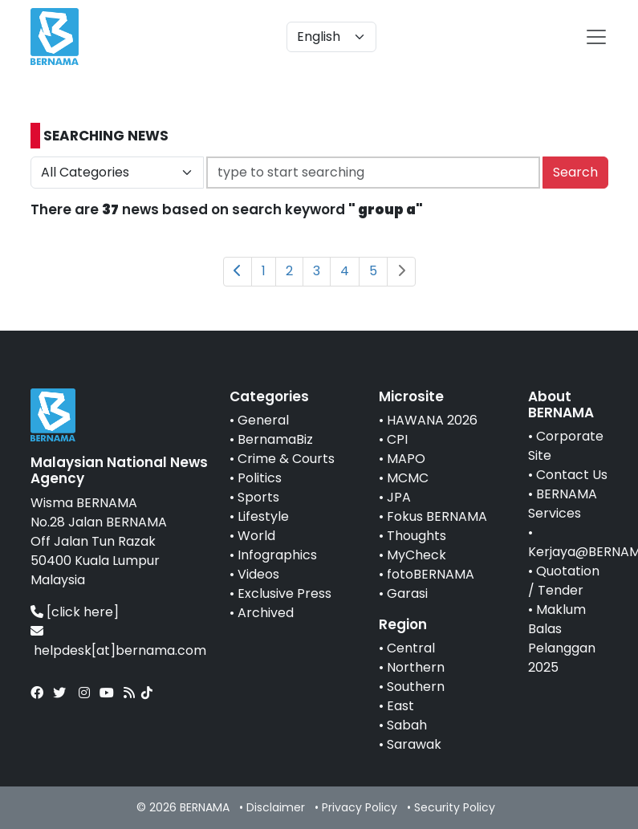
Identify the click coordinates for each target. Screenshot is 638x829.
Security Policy (454, 807)
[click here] (83, 612)
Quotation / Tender (563, 580)
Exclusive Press (284, 593)
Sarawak (414, 744)
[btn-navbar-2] (596, 37)
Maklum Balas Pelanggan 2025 (561, 638)
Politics (260, 478)
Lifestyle (263, 516)
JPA (399, 497)
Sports (258, 497)
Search (575, 172)
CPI (397, 439)
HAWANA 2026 (432, 420)
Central (411, 648)
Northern (416, 667)
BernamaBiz (275, 439)
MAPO (406, 458)
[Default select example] (331, 37)
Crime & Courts (286, 458)
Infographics (277, 555)
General (263, 420)
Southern (416, 686)
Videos (258, 574)
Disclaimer (275, 807)
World (256, 535)
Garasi (407, 593)
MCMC (408, 478)
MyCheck (416, 555)
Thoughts (416, 535)
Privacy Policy (359, 807)
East (400, 706)
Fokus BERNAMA (437, 516)
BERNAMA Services (562, 503)
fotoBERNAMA (430, 574)
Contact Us (572, 474)
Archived (266, 612)
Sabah (407, 725)
